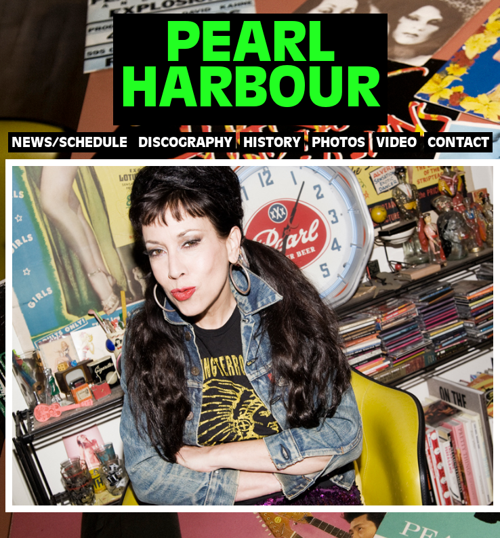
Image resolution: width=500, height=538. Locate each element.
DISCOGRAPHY (185, 143)
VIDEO (396, 143)
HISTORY (272, 143)
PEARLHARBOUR (250, 69)
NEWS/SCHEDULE (69, 143)
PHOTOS (338, 143)
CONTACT (458, 143)
